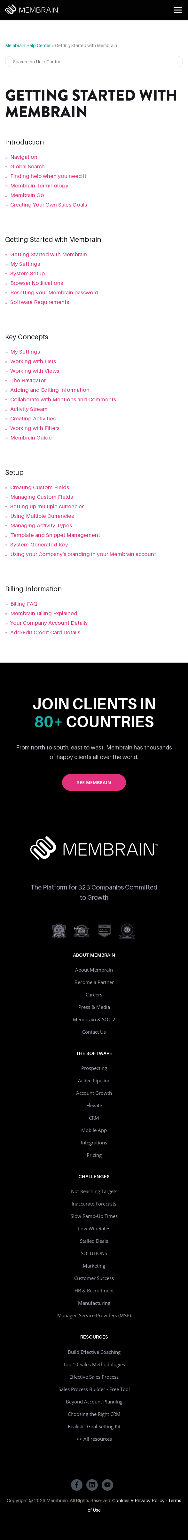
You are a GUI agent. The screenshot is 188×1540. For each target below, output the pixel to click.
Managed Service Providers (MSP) (94, 1315)
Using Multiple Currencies (42, 516)
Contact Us (94, 1032)
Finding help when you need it (48, 176)
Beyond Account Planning (94, 1401)
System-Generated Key (39, 544)
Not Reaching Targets (94, 1191)
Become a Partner (94, 982)
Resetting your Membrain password (54, 292)
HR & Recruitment (94, 1290)
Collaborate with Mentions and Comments (63, 399)
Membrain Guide (31, 437)
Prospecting (94, 1068)
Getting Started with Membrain (48, 254)
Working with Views (34, 371)
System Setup (27, 273)
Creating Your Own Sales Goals (48, 204)
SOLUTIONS (94, 1253)
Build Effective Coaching (94, 1352)
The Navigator (28, 380)
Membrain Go (27, 195)
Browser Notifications (36, 283)
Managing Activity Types (41, 525)
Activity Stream (29, 409)
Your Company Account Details (49, 623)
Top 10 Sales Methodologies (94, 1364)
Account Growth (94, 1093)
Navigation (23, 157)
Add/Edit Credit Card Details (45, 632)
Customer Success (94, 1278)
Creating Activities (33, 418)
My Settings (25, 264)
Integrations (94, 1142)
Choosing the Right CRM (94, 1414)
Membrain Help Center (28, 45)
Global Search (27, 166)
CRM (94, 1118)
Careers (94, 994)
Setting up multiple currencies (47, 506)
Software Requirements (39, 302)
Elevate (94, 1105)
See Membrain (94, 782)
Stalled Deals (94, 1241)
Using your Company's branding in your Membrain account (83, 554)
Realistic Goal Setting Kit (94, 1426)
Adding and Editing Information (50, 390)
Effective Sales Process (94, 1377)
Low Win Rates (94, 1228)
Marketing (94, 1265)
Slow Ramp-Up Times (94, 1216)
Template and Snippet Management (55, 535)
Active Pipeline (94, 1080)
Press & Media (94, 1007)
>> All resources (94, 1439)
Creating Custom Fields (39, 487)
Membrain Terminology (39, 185)
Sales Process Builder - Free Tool (94, 1389)
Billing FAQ (23, 604)
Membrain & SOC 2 (94, 1019)
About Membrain (94, 970)
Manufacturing (94, 1303)
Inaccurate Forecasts (94, 1203)
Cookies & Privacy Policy (138, 1500)
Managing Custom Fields (41, 497)
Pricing (94, 1155)
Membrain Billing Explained (43, 613)
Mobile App (94, 1130)
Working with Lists (33, 361)
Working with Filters (34, 428)
